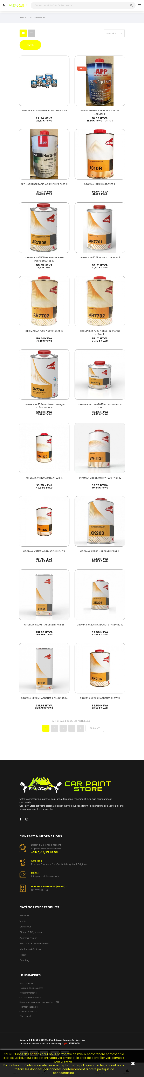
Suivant (95, 731)
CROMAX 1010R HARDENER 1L (100, 183)
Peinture (24, 918)
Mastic (23, 958)
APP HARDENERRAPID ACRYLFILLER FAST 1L (44, 185)
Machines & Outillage (31, 952)
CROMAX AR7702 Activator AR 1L (44, 331)
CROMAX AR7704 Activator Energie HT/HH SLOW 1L (44, 406)
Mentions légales (28, 1010)
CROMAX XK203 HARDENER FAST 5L (44, 626)
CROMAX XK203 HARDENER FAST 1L (100, 552)
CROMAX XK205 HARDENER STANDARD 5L (44, 701)
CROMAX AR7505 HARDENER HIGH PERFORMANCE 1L (44, 259)
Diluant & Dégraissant (31, 935)
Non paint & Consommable (34, 946)
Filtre (30, 45)
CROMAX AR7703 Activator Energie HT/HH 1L (100, 333)
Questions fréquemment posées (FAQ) (39, 1005)
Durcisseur (25, 929)
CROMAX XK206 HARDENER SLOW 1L (100, 699)
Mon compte (26, 986)
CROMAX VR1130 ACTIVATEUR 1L (44, 478)
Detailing (24, 963)
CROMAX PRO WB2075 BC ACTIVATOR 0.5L (100, 406)
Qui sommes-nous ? (30, 1000)
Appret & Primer (28, 941)
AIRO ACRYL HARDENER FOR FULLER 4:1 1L (44, 109)
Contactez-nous (28, 1014)
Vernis (23, 924)
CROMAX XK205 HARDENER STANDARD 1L (100, 626)
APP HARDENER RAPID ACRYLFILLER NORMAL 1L (99, 111)
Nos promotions (28, 996)
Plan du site (26, 1019)
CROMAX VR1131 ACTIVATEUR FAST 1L (100, 478)
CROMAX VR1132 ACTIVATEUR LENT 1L (44, 552)
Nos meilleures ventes (31, 991)
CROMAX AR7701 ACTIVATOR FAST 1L (100, 257)
